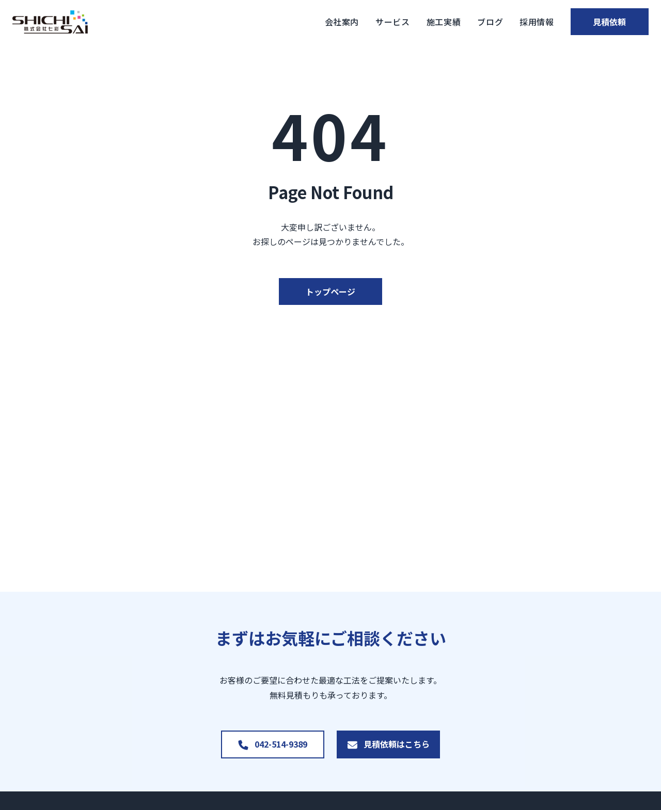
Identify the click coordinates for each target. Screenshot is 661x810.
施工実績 (418, 21)
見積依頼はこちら (397, 744)
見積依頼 (596, 21)
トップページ (330, 291)
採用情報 (511, 21)
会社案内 (317, 21)
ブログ (465, 21)
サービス (367, 21)
